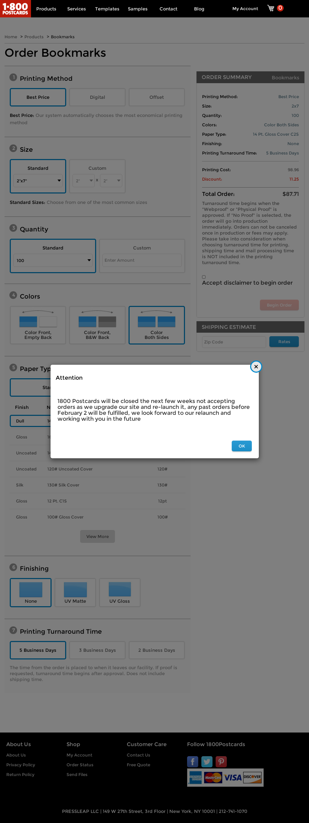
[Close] (256, 367)
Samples (138, 8)
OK (242, 446)
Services (76, 8)
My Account (245, 8)
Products (46, 8)
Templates (107, 8)
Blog (199, 8)
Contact (168, 8)
